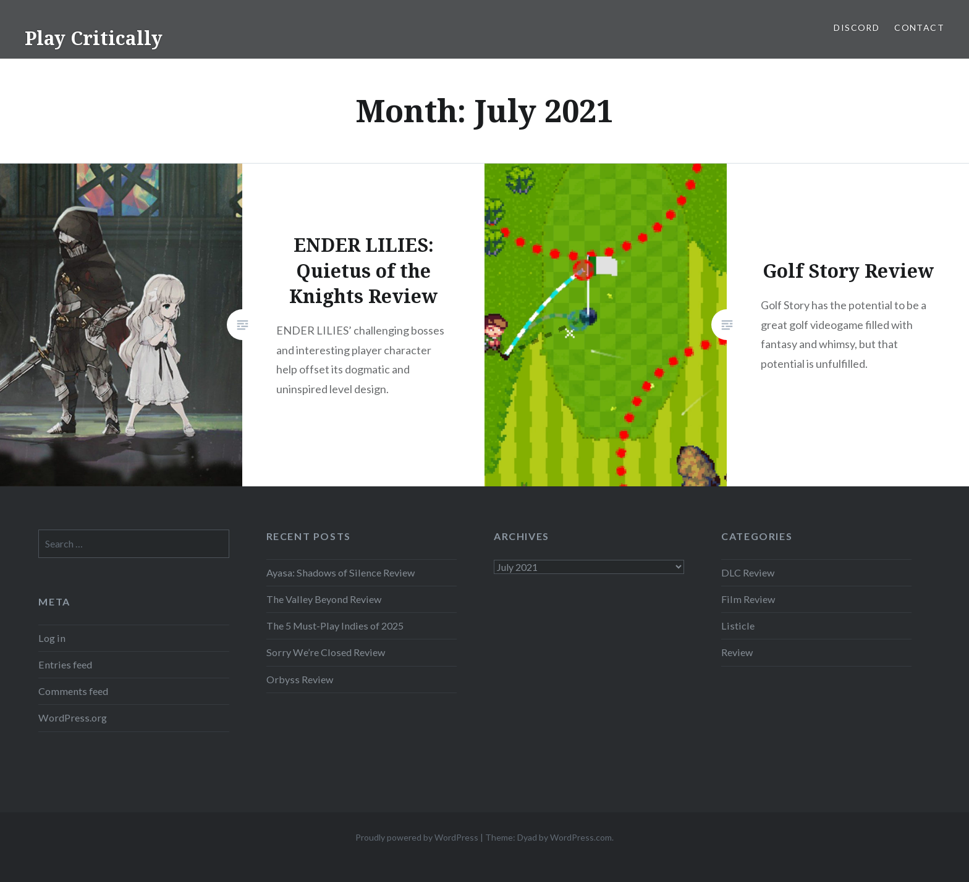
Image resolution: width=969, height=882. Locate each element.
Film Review (748, 599)
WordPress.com (581, 837)
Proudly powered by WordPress (416, 837)
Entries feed (65, 664)
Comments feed (73, 691)
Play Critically (94, 38)
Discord (856, 27)
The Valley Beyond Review (323, 599)
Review (737, 652)
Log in (52, 638)
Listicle (738, 625)
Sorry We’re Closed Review (325, 652)
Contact (919, 27)
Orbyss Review (299, 679)
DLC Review (747, 572)
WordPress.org (72, 717)
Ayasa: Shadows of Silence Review (340, 572)
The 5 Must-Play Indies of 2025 (335, 625)
